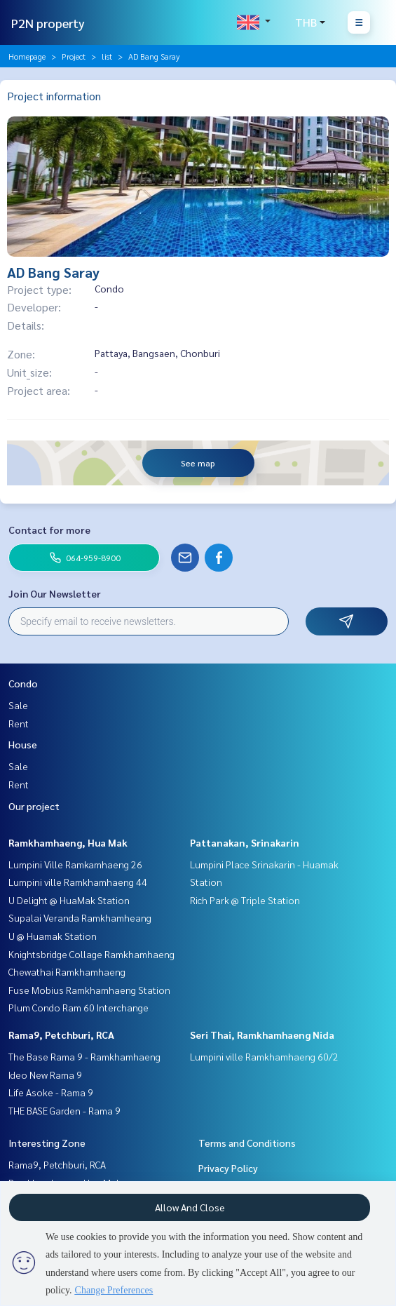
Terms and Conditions (247, 1142)
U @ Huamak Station (52, 935)
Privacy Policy (228, 1168)
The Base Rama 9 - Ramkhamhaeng (84, 1056)
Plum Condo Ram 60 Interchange (78, 1007)
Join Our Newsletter (54, 593)
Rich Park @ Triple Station (245, 900)
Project (74, 56)
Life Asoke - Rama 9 (50, 1092)
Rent (18, 723)
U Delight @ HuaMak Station (69, 900)
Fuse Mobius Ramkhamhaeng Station (89, 989)
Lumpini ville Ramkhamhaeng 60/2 (264, 1056)
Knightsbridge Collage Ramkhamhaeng (91, 954)
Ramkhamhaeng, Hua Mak (68, 842)
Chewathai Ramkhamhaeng (66, 971)
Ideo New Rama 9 (45, 1074)
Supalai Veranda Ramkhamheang (79, 917)
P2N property (48, 23)
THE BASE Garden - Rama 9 (64, 1110)
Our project (34, 806)
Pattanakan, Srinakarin (244, 842)
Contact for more (49, 529)
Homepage (27, 56)
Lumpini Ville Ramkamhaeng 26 (75, 864)
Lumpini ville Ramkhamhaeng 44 (77, 881)
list (107, 56)
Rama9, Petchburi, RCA (61, 1034)
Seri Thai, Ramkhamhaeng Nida (262, 1034)
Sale (18, 705)
